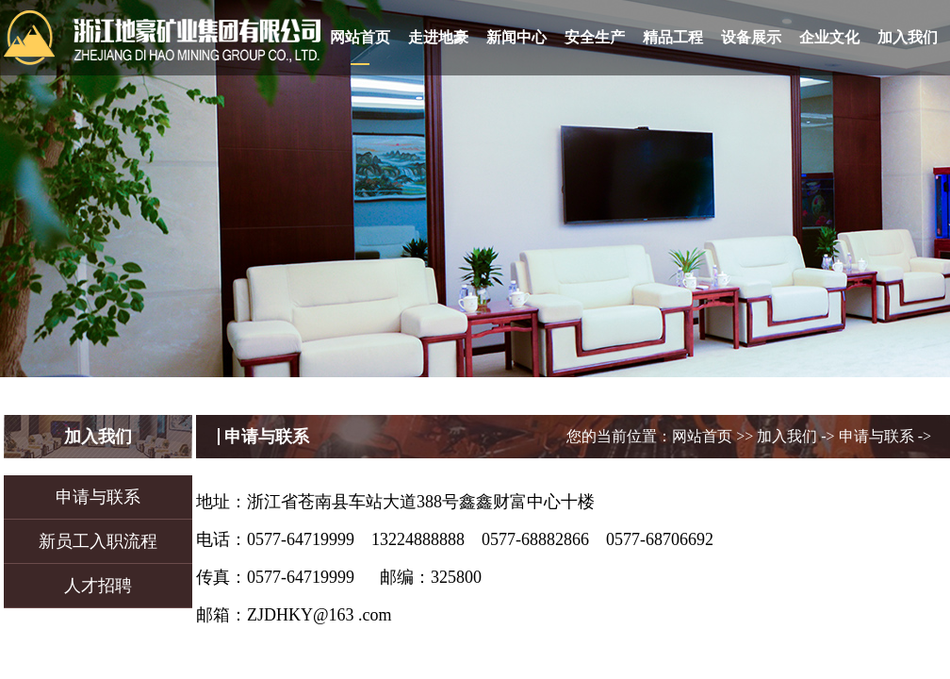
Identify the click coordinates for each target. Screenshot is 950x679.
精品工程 (673, 37)
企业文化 (829, 37)
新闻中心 (516, 37)
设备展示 (751, 37)
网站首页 (360, 37)
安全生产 (595, 37)
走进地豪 (438, 37)
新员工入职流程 (98, 541)
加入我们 (907, 37)
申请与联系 (98, 497)
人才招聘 (98, 585)
